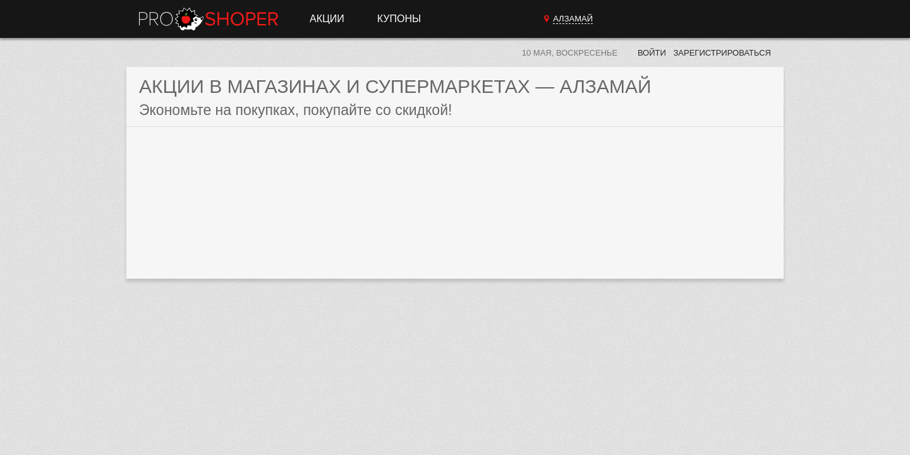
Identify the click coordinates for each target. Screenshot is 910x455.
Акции (327, 18)
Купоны (399, 18)
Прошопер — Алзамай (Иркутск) (208, 19)
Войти (652, 53)
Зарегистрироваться (722, 53)
